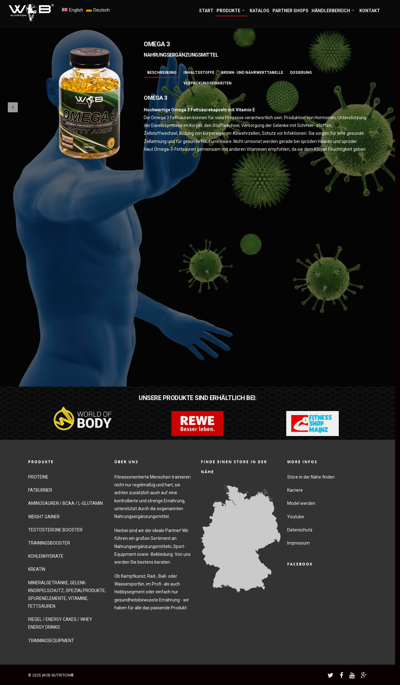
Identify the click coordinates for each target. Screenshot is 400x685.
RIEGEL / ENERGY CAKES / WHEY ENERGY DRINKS (60, 623)
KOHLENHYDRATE (45, 556)
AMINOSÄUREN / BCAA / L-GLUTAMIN (65, 503)
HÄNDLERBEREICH (333, 11)
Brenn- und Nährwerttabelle (252, 72)
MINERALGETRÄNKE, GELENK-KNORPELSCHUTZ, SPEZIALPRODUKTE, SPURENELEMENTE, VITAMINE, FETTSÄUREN (67, 594)
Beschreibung (162, 72)
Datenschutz (299, 529)
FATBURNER (40, 490)
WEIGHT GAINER (44, 516)
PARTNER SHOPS (290, 10)
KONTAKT (369, 10)
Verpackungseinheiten (207, 83)
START (206, 10)
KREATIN (36, 569)
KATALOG (259, 10)
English (76, 10)
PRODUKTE (231, 11)
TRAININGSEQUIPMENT (51, 640)
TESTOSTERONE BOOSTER (55, 529)
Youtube (295, 516)
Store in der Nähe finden (311, 477)
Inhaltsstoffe (198, 72)
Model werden (301, 503)
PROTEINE (38, 477)
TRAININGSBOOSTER (49, 542)
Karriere (295, 490)
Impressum (298, 542)
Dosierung (301, 72)
